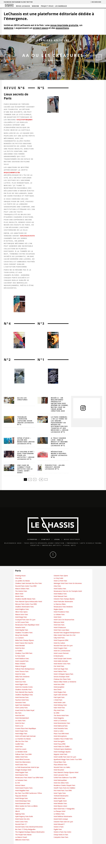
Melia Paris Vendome (22, 677)
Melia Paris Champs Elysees (24, 640)
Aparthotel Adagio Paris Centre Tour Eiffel (68, 759)
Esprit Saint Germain (60, 695)
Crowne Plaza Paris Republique (25, 728)
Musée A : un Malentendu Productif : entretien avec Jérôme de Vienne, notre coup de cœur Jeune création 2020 (59, 404)
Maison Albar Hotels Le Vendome (65, 682)
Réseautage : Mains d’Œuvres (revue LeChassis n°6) (59, 454)
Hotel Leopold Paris (21, 661)
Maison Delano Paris (22, 589)
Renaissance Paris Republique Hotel (27, 625)
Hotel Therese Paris (21, 671)
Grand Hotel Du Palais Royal (24, 710)
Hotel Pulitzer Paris (60, 671)
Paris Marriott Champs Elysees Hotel (66, 772)
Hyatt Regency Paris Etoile (24, 816)
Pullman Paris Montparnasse (24, 669)
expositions (62, 28)
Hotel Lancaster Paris (61, 775)
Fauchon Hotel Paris (22, 700)
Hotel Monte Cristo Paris (62, 664)
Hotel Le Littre (58, 731)
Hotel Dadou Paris (60, 589)
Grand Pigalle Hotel (60, 801)
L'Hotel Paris (58, 700)
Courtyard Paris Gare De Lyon (25, 620)
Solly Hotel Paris (59, 638)
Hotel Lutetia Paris (21, 708)
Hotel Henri (57, 617)
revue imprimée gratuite (64, 25)
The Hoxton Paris (21, 591)
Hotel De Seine (20, 674)
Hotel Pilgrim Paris (21, 684)
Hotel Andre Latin (59, 702)
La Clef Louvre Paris (22, 622)
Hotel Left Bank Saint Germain (25, 736)
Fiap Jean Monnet (21, 796)
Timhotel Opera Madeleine (63, 749)
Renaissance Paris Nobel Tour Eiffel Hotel (29, 778)
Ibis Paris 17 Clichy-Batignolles (25, 829)
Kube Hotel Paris (59, 708)
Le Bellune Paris (59, 814)
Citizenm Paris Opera (61, 576)
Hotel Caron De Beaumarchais (64, 620)
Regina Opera (58, 609)
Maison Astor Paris (21, 614)
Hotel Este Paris (59, 625)
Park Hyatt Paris (59, 697)
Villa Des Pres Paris (21, 741)
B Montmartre (58, 656)
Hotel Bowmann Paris (22, 804)
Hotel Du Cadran (59, 643)
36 (41, 479)
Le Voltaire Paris (59, 614)
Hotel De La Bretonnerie (62, 651)
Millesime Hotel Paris (22, 840)
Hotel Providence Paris (61, 612)
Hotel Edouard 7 (59, 824)
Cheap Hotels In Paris (61, 835)
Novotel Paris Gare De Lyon (63, 645)
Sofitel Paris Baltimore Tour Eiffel (65, 778)
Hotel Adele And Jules (61, 661)
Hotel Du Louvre (20, 749)
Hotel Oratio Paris (21, 765)
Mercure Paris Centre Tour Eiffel (26, 604)
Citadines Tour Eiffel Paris (23, 653)
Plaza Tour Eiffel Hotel (61, 734)
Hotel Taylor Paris (60, 793)
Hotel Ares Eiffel (59, 684)
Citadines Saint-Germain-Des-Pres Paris (28, 583)
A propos (32, 539)
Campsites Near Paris (61, 837)
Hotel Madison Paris (22, 658)
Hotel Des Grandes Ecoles (24, 687)
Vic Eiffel (56, 713)
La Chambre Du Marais (23, 739)
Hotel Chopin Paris (21, 731)
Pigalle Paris (58, 829)
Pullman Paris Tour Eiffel (23, 754)
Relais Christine (20, 664)
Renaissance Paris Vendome (63, 607)
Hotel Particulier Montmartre (63, 601)
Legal (57, 539)
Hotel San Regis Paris (61, 669)
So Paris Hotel (20, 656)
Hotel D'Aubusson (60, 627)
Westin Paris (19, 596)
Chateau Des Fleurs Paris (62, 679)
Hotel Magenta (59, 718)
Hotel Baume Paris (21, 775)
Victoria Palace (20, 785)
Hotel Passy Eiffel (59, 744)
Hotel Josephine (59, 687)
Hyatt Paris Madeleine (22, 705)
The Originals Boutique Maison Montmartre (30, 832)
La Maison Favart (21, 837)
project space (40, 28)
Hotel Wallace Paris (60, 594)
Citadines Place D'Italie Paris (63, 739)
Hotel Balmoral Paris (61, 726)
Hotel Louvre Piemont (61, 653)
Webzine (35, 6)
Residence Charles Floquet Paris (64, 785)
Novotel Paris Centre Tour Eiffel (25, 586)
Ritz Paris (18, 713)
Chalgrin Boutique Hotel (23, 770)
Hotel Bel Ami (19, 715)
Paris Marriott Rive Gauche (24, 692)
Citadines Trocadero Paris (24, 633)
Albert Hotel (19, 594)
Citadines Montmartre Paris (24, 607)
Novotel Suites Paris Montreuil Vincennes (29, 827)
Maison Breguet (20, 666)
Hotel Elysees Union (60, 806)
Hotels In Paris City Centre (62, 832)
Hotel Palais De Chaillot (61, 746)
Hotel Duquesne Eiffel (61, 640)
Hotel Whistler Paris (60, 804)
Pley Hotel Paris (59, 710)
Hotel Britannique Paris (23, 801)
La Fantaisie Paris (21, 780)
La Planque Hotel (59, 811)
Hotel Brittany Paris (60, 705)
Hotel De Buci (20, 723)
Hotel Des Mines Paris (61, 783)
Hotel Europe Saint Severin (63, 658)
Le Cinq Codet (58, 578)
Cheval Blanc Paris (60, 762)
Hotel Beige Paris (21, 617)
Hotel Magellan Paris (22, 791)
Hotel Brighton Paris (22, 609)
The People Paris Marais (23, 835)
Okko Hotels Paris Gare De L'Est (64, 635)
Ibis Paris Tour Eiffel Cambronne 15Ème (28, 793)
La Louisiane (19, 638)
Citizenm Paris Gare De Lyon (63, 822)
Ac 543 (17, 783)
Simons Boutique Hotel (61, 677)
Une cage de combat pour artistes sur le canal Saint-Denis (25, 469)
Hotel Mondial (20, 645)
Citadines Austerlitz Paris (23, 689)
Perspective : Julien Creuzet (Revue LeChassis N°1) (55, 467)
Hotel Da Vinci (20, 648)
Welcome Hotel (59, 622)
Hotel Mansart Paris (60, 596)
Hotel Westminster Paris (62, 723)
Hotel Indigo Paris (21, 734)
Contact (45, 539)
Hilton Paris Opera (21, 612)
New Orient (57, 689)
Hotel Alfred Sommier (22, 759)
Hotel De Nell (19, 679)
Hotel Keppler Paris (21, 772)
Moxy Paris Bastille (21, 635)
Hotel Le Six (19, 726)
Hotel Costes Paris (21, 822)
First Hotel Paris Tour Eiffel (63, 791)
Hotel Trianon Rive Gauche (24, 643)
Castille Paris (19, 744)
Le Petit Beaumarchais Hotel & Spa (27, 767)
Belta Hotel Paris (59, 798)
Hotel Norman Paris (22, 697)
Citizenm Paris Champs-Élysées (64, 599)
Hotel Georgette (59, 741)
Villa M (17, 811)
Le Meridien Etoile (21, 752)
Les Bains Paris (20, 721)
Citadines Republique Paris (24, 695)
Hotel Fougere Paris (60, 648)
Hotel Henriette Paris (61, 728)
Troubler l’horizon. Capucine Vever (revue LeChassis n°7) (25, 420)
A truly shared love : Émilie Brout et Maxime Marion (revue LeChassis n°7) (59, 442)
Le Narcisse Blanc (60, 604)
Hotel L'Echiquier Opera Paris (63, 674)
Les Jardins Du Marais (22, 581)
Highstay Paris (20, 814)
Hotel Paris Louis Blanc (61, 630)
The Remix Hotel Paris (61, 715)
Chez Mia (18, 578)
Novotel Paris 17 (20, 824)
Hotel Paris (19, 746)
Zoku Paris (57, 586)
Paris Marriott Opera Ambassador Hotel (28, 601)
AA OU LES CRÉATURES (53, 55)
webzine (8, 28)
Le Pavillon (18, 651)
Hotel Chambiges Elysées (62, 752)
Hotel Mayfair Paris (21, 630)
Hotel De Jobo (20, 809)
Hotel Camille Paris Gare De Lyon (65, 757)
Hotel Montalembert (22, 718)
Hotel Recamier (59, 770)
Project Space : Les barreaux (54, 6)
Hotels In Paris (58, 827)
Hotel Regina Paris (60, 692)
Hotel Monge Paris (21, 798)
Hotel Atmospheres (60, 736)
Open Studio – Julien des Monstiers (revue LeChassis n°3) (26, 441)
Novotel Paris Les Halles (62, 767)
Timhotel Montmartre (61, 796)
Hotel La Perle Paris (60, 581)
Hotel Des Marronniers (23, 762)
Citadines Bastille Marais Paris (25, 599)
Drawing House (20, 576)
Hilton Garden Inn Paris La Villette (26, 806)
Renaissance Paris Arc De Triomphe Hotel (68, 591)
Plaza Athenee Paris (60, 765)
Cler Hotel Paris (59, 666)
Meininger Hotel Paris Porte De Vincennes (68, 583)
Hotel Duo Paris (20, 682)
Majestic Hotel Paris (60, 754)
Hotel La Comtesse (60, 721)
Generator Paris (20, 702)
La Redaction (53, 60)
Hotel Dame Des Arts (22, 819)
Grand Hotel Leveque (61, 819)
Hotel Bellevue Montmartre (63, 816)
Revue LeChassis (23, 6)
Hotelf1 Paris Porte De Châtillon (64, 788)
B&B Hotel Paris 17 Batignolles (64, 809)
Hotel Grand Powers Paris (24, 788)
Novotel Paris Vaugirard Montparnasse (67, 633)
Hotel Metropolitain (60, 780)
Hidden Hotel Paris (21, 757)
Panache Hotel (20, 627)
